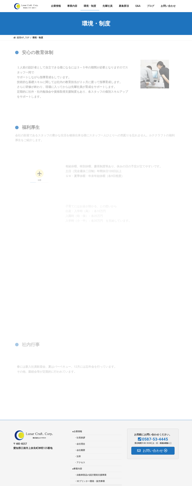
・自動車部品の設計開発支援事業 (90, 475)
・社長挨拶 (79, 437)
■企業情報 (77, 431)
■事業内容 (77, 468)
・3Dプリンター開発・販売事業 (89, 481)
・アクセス (79, 462)
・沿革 (77, 456)
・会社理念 (79, 444)
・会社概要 (79, 450)
